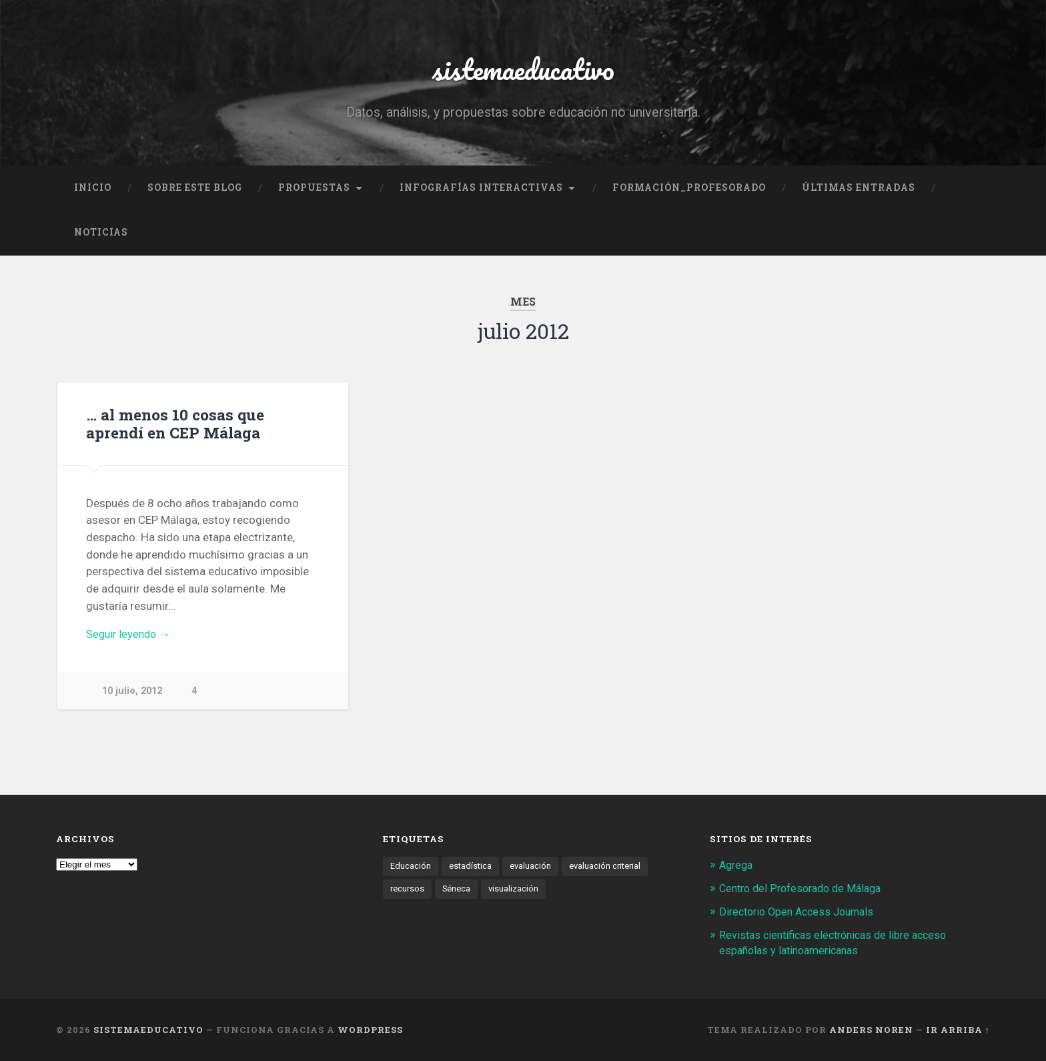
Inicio (92, 191)
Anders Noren (871, 1031)
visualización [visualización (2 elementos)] (515, 893)
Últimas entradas (858, 191)
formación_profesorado (689, 191)
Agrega (737, 868)
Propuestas (314, 191)
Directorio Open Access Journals (802, 914)
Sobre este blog (194, 191)
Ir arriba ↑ (958, 1031)
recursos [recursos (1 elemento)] (408, 893)
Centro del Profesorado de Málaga (806, 891)
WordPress (370, 1031)
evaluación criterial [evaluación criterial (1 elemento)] (608, 870)
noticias (101, 236)
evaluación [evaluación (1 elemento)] (532, 870)
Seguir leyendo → (130, 638)
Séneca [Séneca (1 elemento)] (458, 893)
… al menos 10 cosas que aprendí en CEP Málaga (174, 427)
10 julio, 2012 (132, 695)
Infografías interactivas (481, 191)
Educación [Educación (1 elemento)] (410, 870)
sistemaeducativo (523, 70)
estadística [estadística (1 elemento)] (471, 870)
